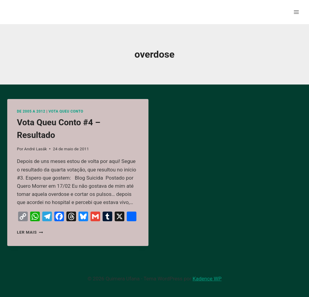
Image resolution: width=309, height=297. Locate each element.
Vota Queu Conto (66, 111)
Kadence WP (207, 279)
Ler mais (30, 232)
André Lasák (35, 148)
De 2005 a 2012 (31, 111)
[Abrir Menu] (296, 12)
